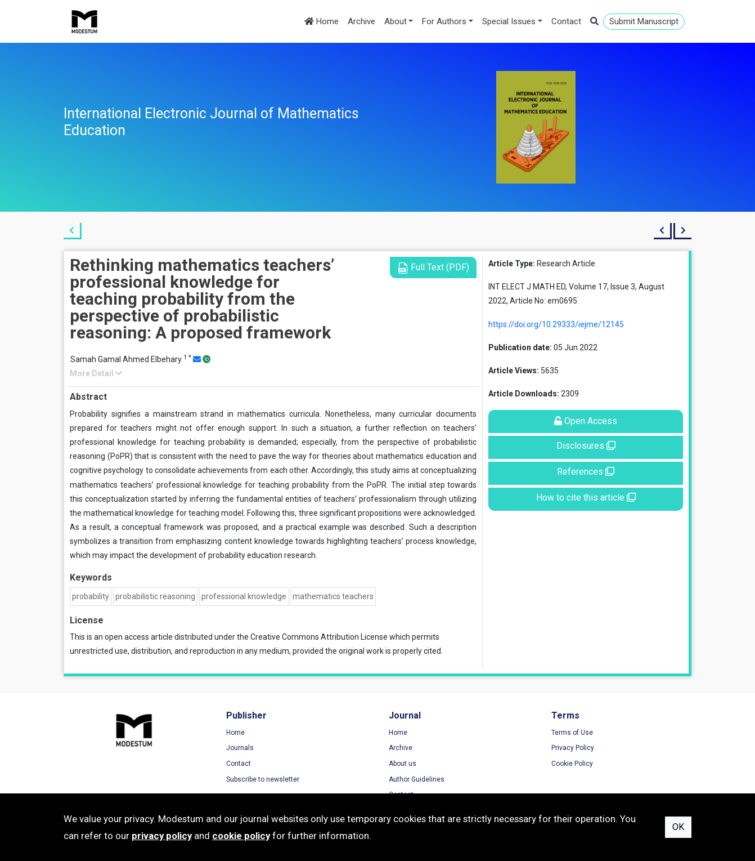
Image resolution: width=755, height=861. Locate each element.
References (585, 471)
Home (321, 21)
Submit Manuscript (643, 21)
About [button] (395, 21)
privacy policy (162, 835)
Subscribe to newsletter (262, 779)
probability (90, 596)
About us (402, 764)
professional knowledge (243, 596)
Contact (566, 21)
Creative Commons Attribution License (319, 636)
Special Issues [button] (509, 21)
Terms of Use (572, 733)
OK (678, 827)
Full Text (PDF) (433, 268)
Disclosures (585, 445)
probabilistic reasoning (155, 596)
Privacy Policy (572, 748)
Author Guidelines (416, 779)
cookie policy (241, 835)
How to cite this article (586, 497)
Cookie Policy (572, 764)
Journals (240, 748)
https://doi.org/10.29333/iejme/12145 (556, 324)
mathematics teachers (333, 596)
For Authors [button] (444, 21)
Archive (361, 21)
